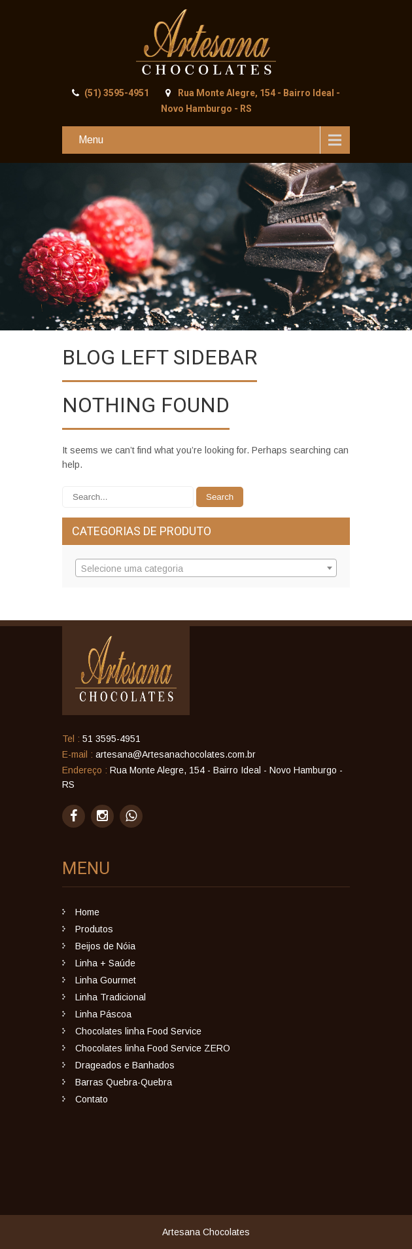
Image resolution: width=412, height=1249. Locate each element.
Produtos (94, 929)
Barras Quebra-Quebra (123, 1082)
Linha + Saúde (105, 963)
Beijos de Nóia (105, 946)
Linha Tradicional (110, 997)
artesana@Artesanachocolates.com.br (175, 754)
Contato (91, 1099)
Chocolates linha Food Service (138, 1031)
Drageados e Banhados (125, 1065)
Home (87, 912)
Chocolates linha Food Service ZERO (152, 1048)
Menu (90, 139)
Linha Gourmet (105, 980)
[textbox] (206, 568)
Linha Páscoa (103, 1014)
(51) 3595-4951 (116, 93)
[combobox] (206, 568)
